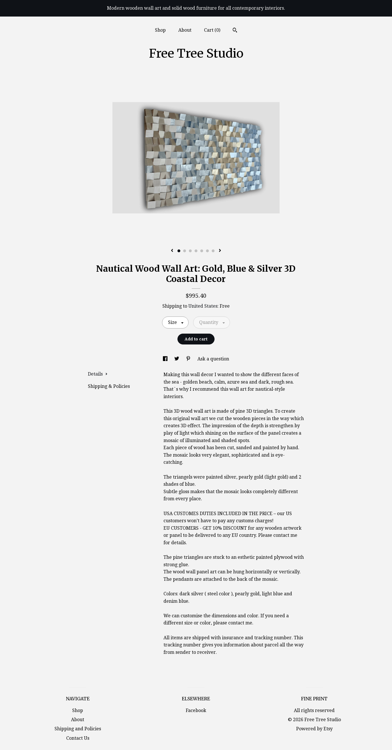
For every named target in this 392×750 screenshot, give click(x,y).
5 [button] (201, 250)
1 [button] (178, 250)
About (184, 30)
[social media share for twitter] (177, 359)
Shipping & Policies (109, 386)
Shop (160, 30)
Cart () (212, 30)
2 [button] (184, 250)
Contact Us (77, 738)
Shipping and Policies (77, 728)
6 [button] (207, 250)
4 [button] (196, 250)
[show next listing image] (220, 251)
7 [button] (213, 250)
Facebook (196, 710)
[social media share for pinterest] (189, 359)
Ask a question (213, 359)
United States (202, 306)
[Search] (235, 31)
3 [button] (190, 250)
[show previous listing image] (172, 251)
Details (98, 374)
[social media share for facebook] (166, 359)
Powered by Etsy (314, 728)
